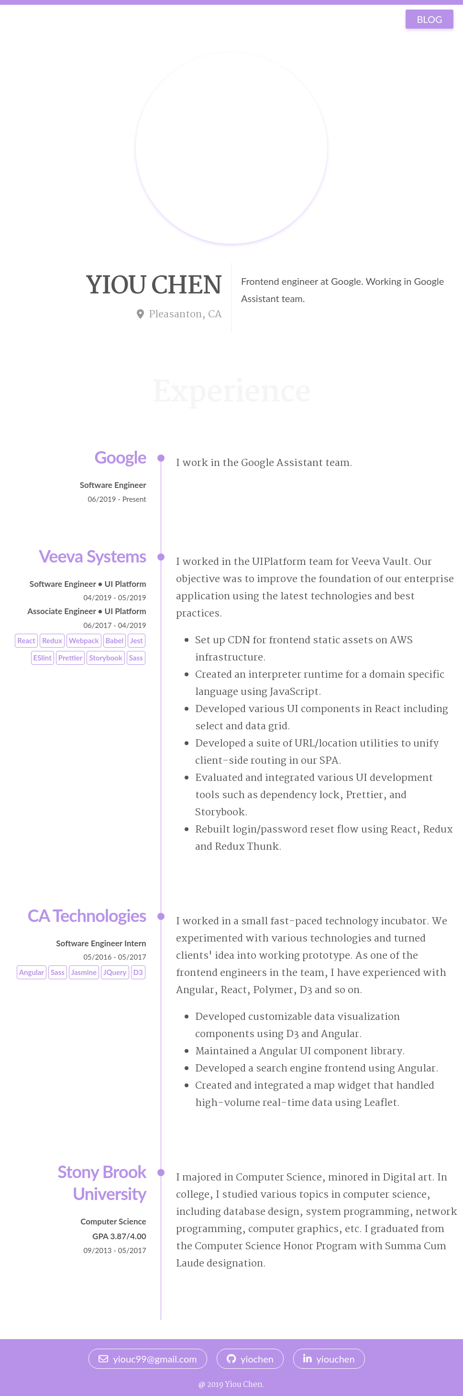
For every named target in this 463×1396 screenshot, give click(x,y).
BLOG (429, 19)
